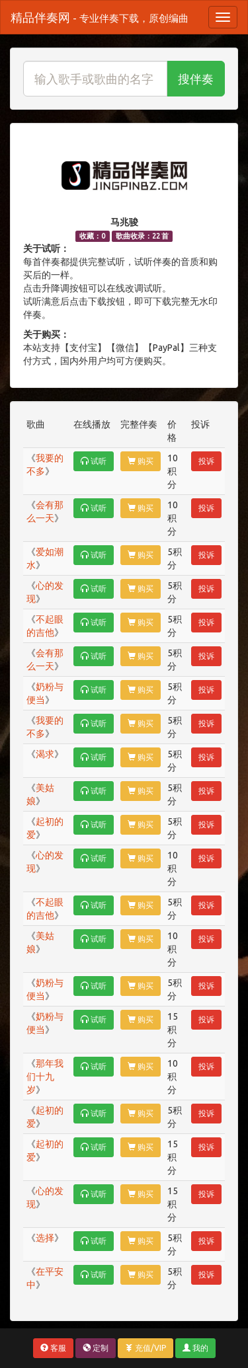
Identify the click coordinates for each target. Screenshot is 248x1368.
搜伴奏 (196, 78)
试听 (93, 461)
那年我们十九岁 (44, 1076)
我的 (195, 1348)
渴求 (45, 754)
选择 (45, 1238)
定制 (95, 1348)
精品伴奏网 (99, 17)
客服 (53, 1348)
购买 (140, 461)
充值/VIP (145, 1348)
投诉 (206, 461)
